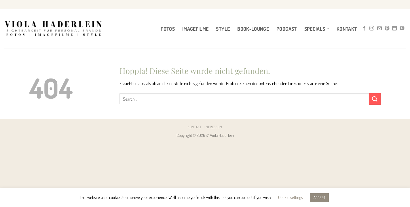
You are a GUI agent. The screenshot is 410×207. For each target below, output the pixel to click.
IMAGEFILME (195, 29)
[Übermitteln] (375, 98)
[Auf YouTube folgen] (402, 28)
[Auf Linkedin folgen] (394, 28)
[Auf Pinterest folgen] (387, 28)
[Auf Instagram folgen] (371, 28)
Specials (316, 29)
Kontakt (347, 29)
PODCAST (286, 29)
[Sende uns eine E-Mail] (379, 28)
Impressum (213, 126)
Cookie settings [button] (290, 197)
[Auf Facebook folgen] (364, 28)
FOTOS (168, 29)
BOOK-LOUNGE (253, 29)
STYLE (223, 29)
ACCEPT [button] (319, 197)
